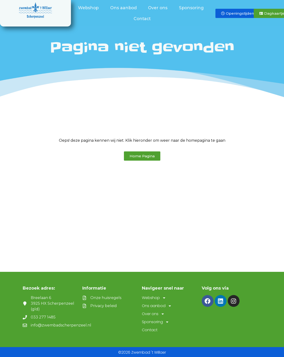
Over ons (159, 7)
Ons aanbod (124, 7)
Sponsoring (192, 7)
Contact (142, 18)
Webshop (89, 7)
